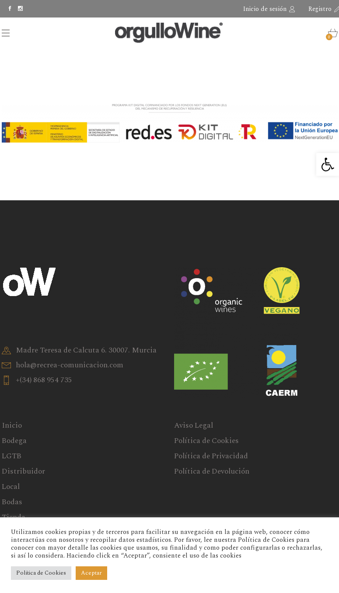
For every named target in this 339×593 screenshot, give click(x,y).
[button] (327, 164)
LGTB (11, 456)
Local (11, 486)
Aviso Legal (193, 425)
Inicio (12, 425)
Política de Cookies (206, 440)
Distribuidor (23, 471)
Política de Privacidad (211, 456)
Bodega (14, 440)
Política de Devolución (211, 471)
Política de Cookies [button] (41, 573)
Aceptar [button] (91, 573)
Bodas (12, 502)
